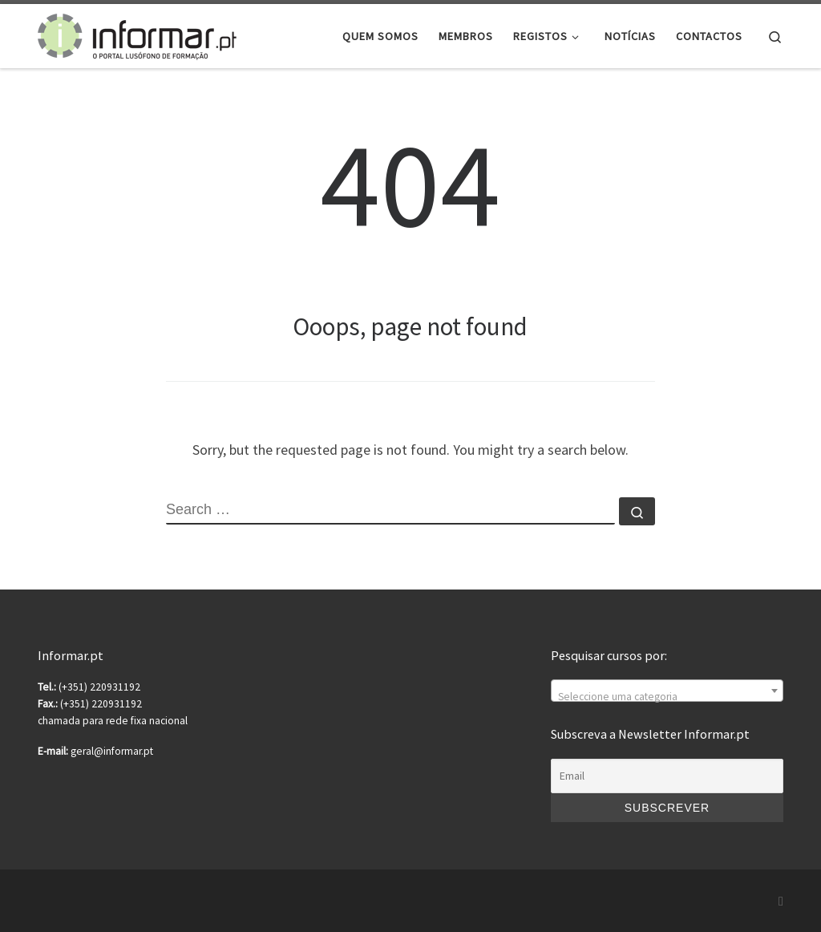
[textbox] (667, 697)
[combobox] (667, 690)
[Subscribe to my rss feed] (781, 901)
